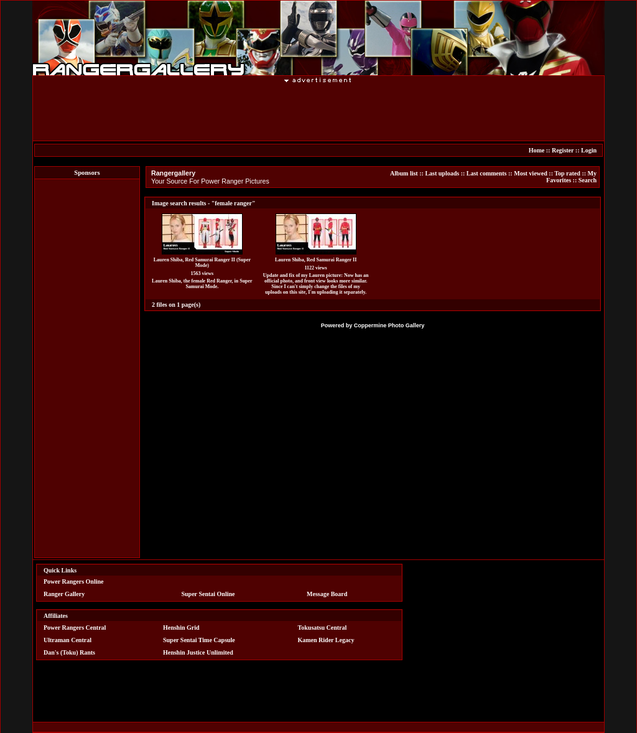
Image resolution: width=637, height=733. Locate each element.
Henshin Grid (181, 627)
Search (588, 180)
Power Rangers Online (73, 581)
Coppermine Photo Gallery (389, 325)
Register (563, 150)
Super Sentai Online (208, 594)
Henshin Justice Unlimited (198, 652)
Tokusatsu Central (322, 627)
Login (589, 150)
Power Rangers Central (75, 627)
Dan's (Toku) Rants (69, 652)
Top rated (567, 173)
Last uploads (442, 173)
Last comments (487, 173)
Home (537, 150)
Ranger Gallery (64, 594)
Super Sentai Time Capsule (199, 640)
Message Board (327, 594)
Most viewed (530, 173)
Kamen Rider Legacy (326, 640)
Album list (404, 173)
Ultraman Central (67, 640)
